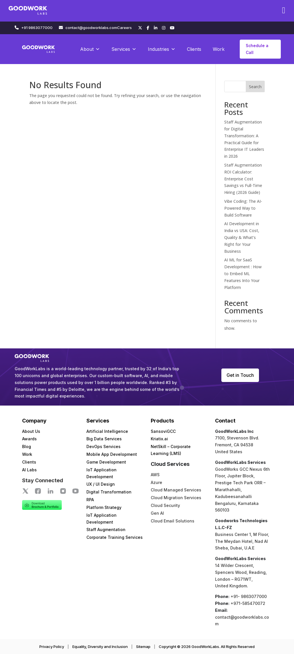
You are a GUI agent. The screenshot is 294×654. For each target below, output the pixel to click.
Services (123, 49)
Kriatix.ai (159, 438)
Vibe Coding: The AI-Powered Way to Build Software (243, 208)
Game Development (106, 462)
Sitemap (143, 646)
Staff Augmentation (105, 529)
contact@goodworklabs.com (91, 27)
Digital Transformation (108, 491)
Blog (26, 446)
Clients (194, 49)
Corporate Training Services (114, 537)
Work (219, 49)
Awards (29, 438)
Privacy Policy (51, 646)
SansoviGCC (163, 431)
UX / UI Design (100, 484)
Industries (161, 49)
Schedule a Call (257, 49)
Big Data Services (104, 438)
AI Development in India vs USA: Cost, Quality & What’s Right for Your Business (241, 237)
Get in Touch (240, 375)
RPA (90, 499)
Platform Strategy (103, 507)
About (90, 49)
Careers (124, 27)
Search (255, 86)
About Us (31, 431)
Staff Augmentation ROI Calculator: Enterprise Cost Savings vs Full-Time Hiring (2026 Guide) (243, 178)
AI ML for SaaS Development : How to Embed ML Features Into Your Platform (243, 273)
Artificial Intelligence (107, 431)
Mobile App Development (111, 454)
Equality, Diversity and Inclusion (100, 646)
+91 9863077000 (37, 27)
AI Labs (29, 469)
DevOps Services (103, 446)
